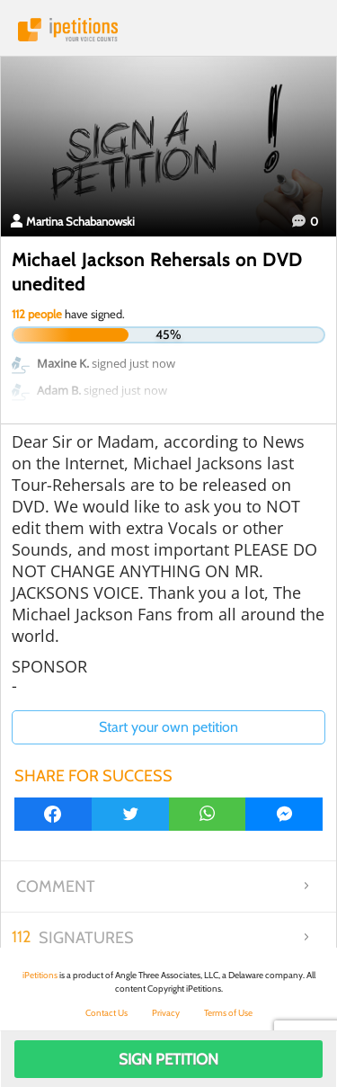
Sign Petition (168, 1059)
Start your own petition (168, 726)
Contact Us (106, 1013)
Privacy (166, 1013)
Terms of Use (228, 1013)
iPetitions (168, 29)
